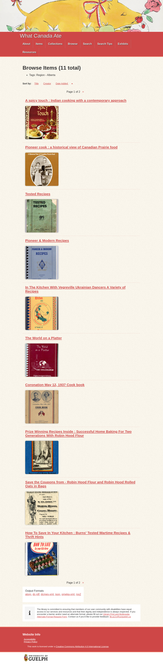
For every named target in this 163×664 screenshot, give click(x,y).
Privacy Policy (30, 641)
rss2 (78, 594)
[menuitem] (26, 44)
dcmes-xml (47, 594)
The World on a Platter (43, 338)
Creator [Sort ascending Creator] (47, 83)
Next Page (83, 92)
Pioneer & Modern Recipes (47, 240)
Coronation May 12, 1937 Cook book (54, 385)
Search (87, 43)
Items (39, 43)
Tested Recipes (37, 194)
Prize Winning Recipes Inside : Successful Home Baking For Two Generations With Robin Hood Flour (78, 433)
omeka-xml (68, 594)
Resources (29, 52)
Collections (55, 43)
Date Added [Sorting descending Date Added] (62, 83)
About (26, 43)
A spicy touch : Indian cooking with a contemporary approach (75, 100)
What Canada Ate (41, 36)
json (57, 594)
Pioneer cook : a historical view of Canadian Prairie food (71, 147)
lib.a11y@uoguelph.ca (120, 616)
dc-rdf (36, 594)
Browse (73, 43)
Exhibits (123, 43)
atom (28, 594)
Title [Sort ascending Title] (36, 83)
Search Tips (104, 43)
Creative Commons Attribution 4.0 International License (82, 646)
